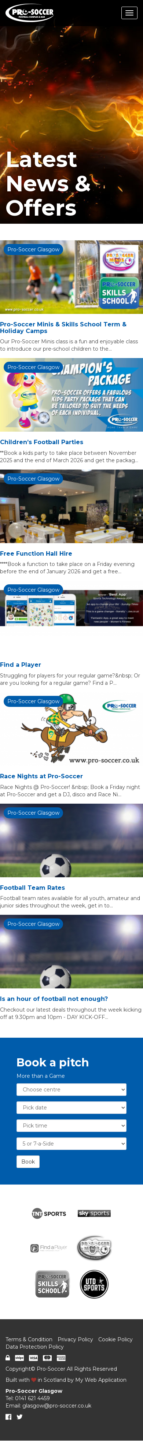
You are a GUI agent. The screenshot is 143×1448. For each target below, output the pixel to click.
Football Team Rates (32, 887)
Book (28, 1161)
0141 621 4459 (32, 1398)
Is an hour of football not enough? (54, 998)
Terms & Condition (29, 1339)
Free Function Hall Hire (36, 553)
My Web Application (100, 1380)
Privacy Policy (75, 1339)
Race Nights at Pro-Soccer (41, 776)
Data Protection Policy (35, 1346)
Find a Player (20, 664)
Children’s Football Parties (41, 442)
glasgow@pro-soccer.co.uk (56, 1405)
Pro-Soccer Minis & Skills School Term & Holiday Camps (63, 327)
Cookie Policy (115, 1339)
